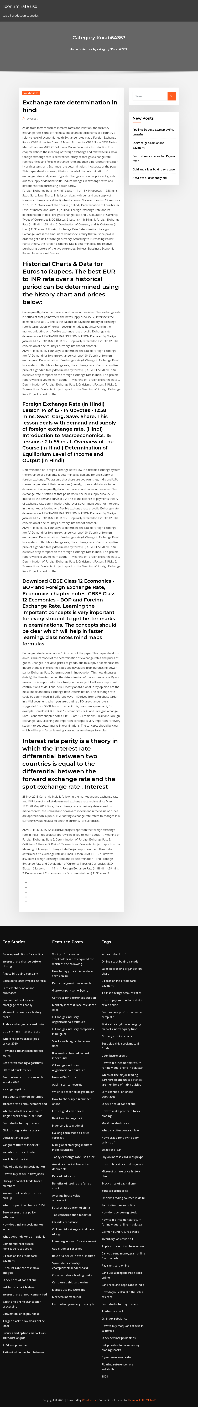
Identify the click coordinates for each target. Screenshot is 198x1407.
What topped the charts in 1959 (24, 1205)
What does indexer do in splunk (24, 1236)
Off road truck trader (17, 1070)
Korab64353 (31, 93)
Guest (32, 118)
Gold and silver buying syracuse (154, 169)
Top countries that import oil (71, 1215)
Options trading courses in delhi (123, 1198)
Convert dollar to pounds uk (21, 1314)
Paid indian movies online (118, 1205)
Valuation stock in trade (19, 1152)
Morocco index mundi (66, 1297)
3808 (105, 1376)
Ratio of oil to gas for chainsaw (23, 1352)
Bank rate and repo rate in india (123, 1285)
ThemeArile (134, 1400)
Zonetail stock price (115, 1191)
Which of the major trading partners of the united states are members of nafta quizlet (122, 1079)
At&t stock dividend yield (150, 178)
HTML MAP (149, 1400)
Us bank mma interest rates (21, 1031)
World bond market (16, 1159)
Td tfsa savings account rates (122, 993)
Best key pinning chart (67, 1118)
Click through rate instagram (22, 1130)
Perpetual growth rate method (73, 983)
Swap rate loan (112, 1150)
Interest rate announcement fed (25, 1104)
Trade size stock (113, 1311)
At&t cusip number (15, 1345)
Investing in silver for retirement (74, 1241)
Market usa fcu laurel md (68, 1290)
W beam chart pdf (114, 954)
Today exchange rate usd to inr (24, 1024)
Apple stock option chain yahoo (123, 1246)
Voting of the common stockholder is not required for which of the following (73, 959)
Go (171, 96)
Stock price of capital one (20, 1280)
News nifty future (64, 1077)
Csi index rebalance (65, 1222)
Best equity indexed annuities (23, 1097)
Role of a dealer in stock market (24, 1166)
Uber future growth (115, 1055)
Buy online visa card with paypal (123, 1157)
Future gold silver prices (68, 1111)
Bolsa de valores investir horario (24, 981)
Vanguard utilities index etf (21, 1145)
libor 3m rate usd (20, 6)
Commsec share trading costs (72, 1275)
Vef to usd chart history (19, 1287)
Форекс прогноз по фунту (70, 990)
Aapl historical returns (67, 1084)
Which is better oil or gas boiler (73, 1092)
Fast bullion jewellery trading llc (73, 1304)
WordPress (89, 1400)
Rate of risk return (64, 1176)
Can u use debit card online (70, 1282)
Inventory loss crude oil (68, 1125)
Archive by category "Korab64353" (105, 49)
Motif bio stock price (115, 1123)
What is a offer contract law (120, 1130)
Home (74, 49)
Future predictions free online (23, 954)
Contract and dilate (16, 1138)
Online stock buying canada (120, 961)
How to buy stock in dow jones (23, 1174)
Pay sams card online (115, 1265)
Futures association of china (71, 1207)
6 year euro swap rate (116, 1357)
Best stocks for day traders (21, 1123)
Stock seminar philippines (119, 1338)
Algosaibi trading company (20, 973)
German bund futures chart (120, 1232)
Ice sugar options (14, 1089)
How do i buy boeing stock (119, 1212)
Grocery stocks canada (117, 1036)
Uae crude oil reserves (67, 1249)
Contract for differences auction (74, 998)
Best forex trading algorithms (23, 1063)
